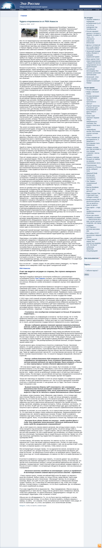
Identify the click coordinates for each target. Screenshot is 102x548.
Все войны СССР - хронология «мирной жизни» (93, 235)
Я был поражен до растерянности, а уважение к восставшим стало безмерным (93, 141)
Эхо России (30, 3)
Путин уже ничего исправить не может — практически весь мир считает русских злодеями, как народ (93, 219)
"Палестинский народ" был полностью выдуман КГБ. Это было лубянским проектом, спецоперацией (93, 245)
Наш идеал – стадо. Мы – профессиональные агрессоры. (93, 210)
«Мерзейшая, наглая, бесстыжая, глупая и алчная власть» (93, 132)
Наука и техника (58, 9)
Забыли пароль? (92, 270)
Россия (29, 9)
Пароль (87, 264)
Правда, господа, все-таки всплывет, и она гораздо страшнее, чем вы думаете (93, 151)
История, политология (84, 9)
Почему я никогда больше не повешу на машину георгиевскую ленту (93, 160)
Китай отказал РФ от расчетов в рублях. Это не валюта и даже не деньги (93, 202)
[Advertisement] (51, 527)
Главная (13, 9)
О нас (97, 9)
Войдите (22, 505)
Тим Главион (40, 278)
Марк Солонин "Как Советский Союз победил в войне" (93, 195)
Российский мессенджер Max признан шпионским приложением (93, 72)
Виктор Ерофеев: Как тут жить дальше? (92, 189)
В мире (46, 9)
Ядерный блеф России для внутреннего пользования (91, 176)
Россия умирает (92, 89)
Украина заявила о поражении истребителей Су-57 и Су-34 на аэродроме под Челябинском (93, 24)
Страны (37, 9)
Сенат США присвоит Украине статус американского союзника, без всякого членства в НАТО (93, 121)
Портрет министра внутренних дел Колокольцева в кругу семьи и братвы (92, 109)
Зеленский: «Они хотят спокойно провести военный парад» (93, 80)
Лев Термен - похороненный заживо (91, 183)
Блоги (21, 9)
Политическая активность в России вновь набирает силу (93, 168)
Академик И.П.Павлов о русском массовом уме (93, 228)
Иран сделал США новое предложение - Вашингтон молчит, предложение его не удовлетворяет (93, 63)
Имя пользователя (91, 258)
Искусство (70, 9)
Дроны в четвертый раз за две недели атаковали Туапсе (93, 47)
